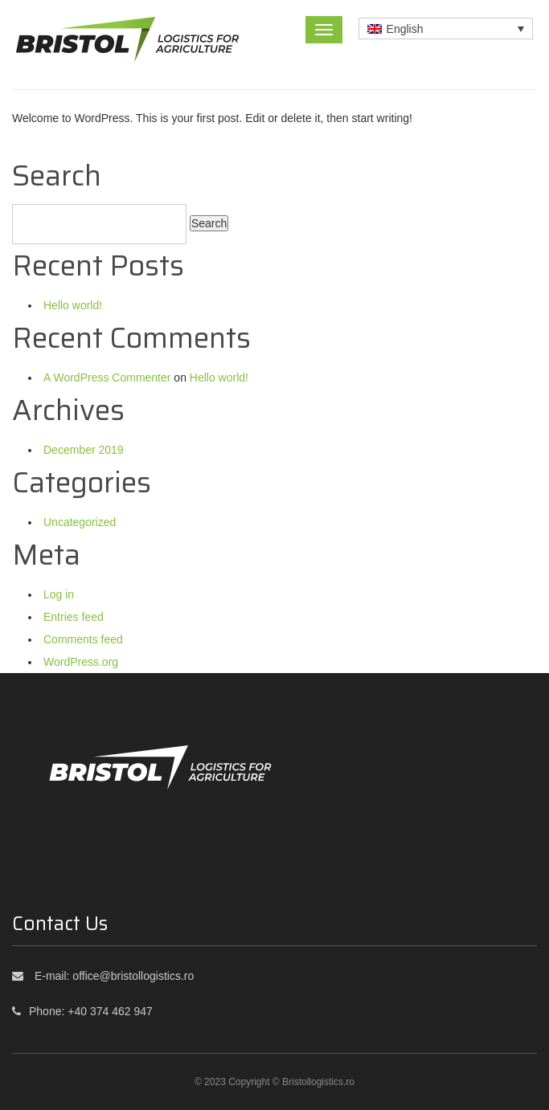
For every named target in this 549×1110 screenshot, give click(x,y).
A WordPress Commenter (106, 377)
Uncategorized (79, 522)
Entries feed (73, 616)
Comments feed (83, 639)
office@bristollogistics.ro (133, 975)
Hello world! (72, 305)
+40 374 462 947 (110, 1011)
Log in (58, 594)
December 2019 (83, 449)
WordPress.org (80, 661)
